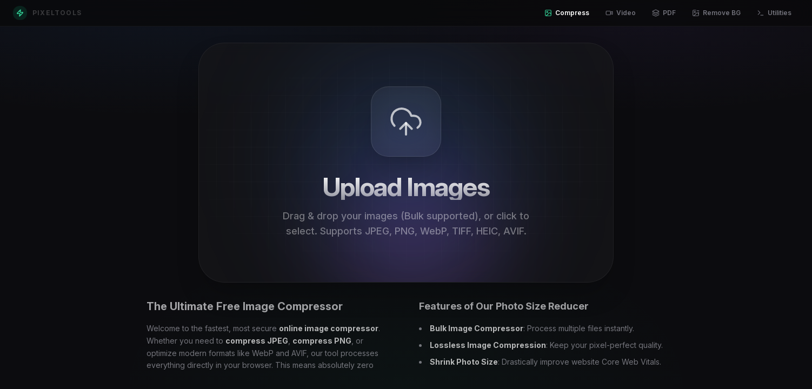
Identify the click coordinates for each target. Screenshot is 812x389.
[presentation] (406, 163)
